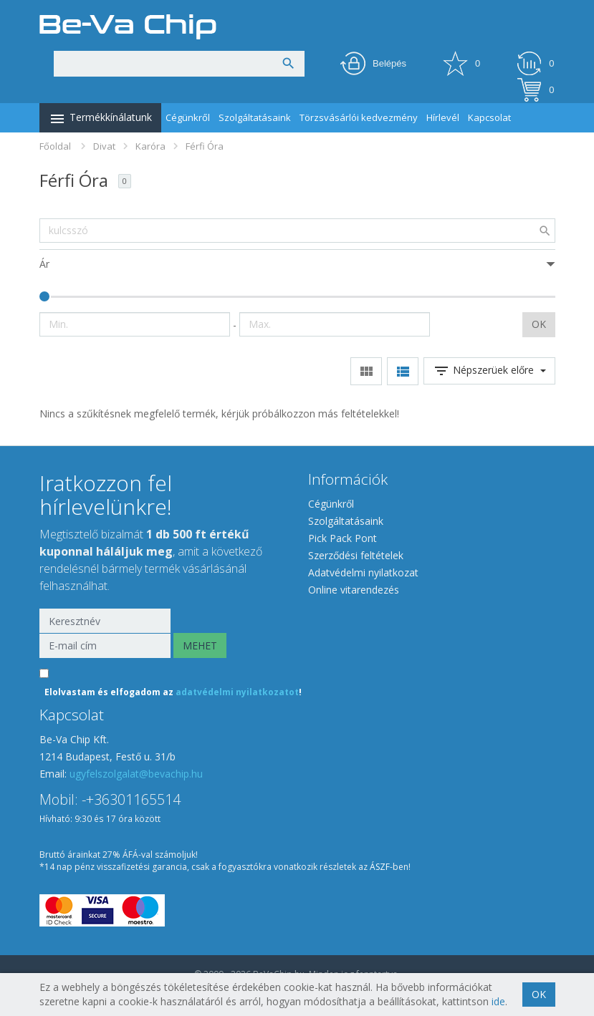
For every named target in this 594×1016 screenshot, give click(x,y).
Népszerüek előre (489, 370)
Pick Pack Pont (342, 538)
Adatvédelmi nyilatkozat (363, 572)
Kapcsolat (489, 117)
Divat (104, 146)
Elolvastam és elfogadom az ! (173, 692)
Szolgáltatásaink (255, 117)
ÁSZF (380, 867)
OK (539, 324)
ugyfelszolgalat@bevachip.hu (136, 773)
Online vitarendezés (353, 589)
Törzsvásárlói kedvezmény (359, 117)
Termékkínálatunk (100, 118)
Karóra (150, 146)
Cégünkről (188, 117)
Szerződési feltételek (355, 555)
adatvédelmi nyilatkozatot (237, 692)
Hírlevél (442, 117)
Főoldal (55, 146)
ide (498, 1001)
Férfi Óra (205, 146)
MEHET (200, 645)
